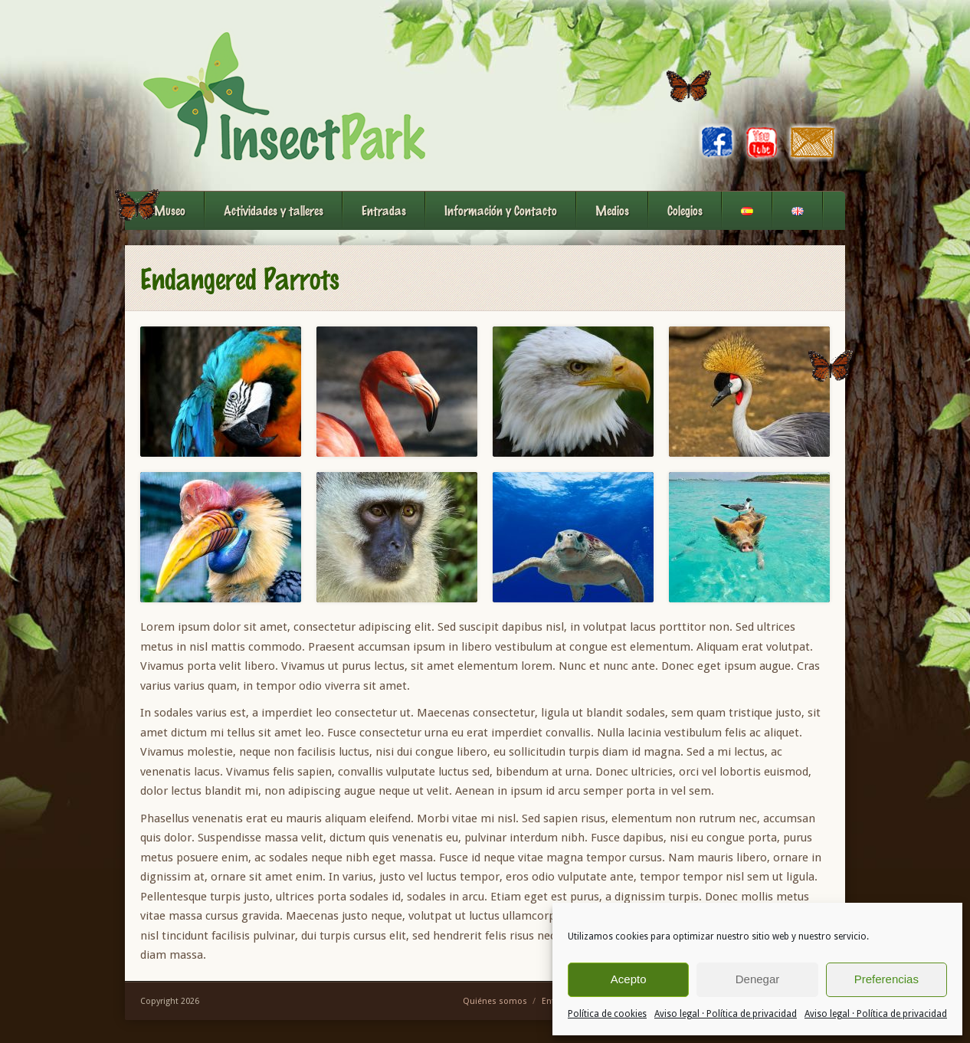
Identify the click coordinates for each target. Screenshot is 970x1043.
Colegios (685, 210)
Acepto (629, 979)
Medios (612, 210)
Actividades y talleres (273, 210)
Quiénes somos (495, 1001)
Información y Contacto (500, 210)
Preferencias (886, 979)
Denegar (758, 979)
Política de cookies (607, 1014)
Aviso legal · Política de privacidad (725, 1014)
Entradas (384, 210)
